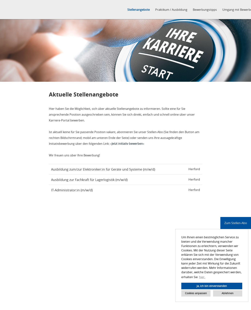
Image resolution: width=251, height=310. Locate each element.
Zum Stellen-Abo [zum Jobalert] (235, 223)
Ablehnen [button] (227, 293)
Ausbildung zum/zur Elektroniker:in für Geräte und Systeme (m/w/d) (103, 169)
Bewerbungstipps (205, 10)
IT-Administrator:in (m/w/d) (72, 190)
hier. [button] (202, 277)
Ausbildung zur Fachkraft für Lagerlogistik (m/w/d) (89, 179)
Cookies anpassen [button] (196, 293)
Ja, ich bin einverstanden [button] (212, 286)
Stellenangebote (138, 10)
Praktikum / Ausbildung (171, 10)
